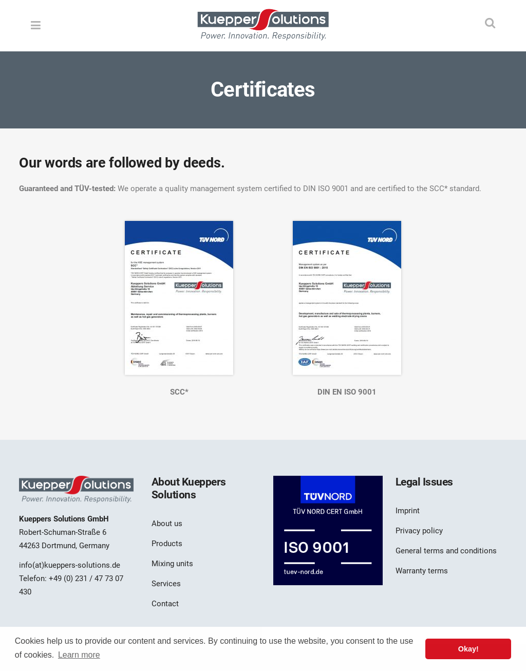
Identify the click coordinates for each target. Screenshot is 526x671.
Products (167, 543)
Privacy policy (419, 530)
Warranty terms (422, 570)
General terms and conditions (446, 550)
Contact (165, 603)
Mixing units (172, 563)
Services (166, 583)
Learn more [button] (79, 654)
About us (167, 523)
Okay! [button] (468, 649)
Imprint (408, 510)
